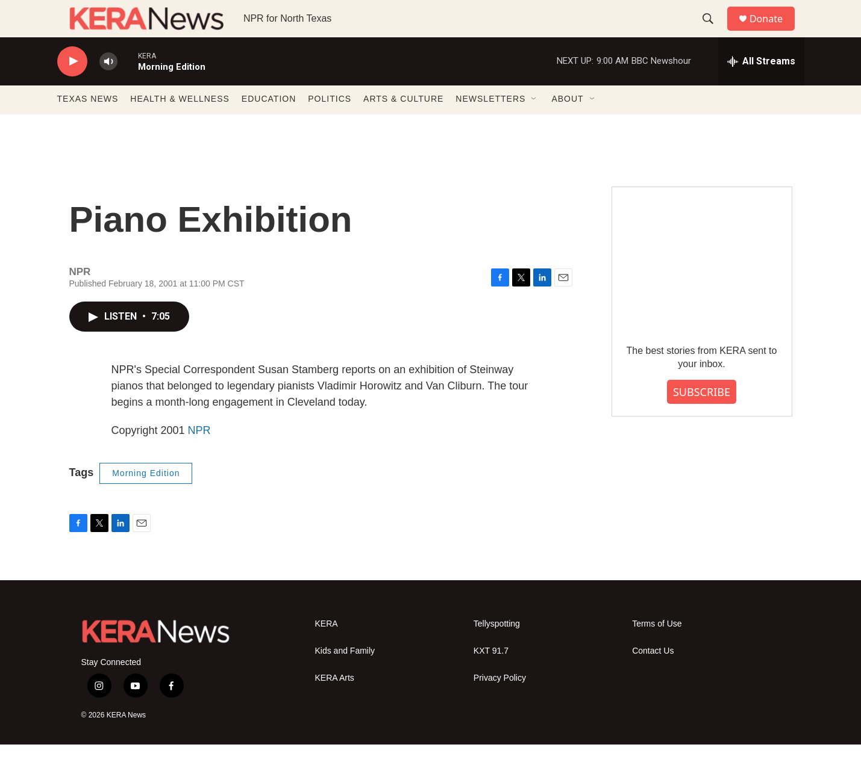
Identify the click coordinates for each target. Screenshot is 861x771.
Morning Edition (146, 499)
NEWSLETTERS (490, 125)
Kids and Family (345, 676)
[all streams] (761, 87)
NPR (199, 456)
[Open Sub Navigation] (534, 125)
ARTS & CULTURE (403, 125)
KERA (326, 649)
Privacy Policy (500, 703)
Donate (773, 31)
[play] (72, 87)
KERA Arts (334, 703)
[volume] (108, 87)
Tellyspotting (497, 649)
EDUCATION (269, 125)
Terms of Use (656, 649)
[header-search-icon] (713, 31)
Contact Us (653, 676)
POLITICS (329, 125)
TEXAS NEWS (88, 125)
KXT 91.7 (491, 676)
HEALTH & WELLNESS (180, 125)
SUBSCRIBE (701, 417)
